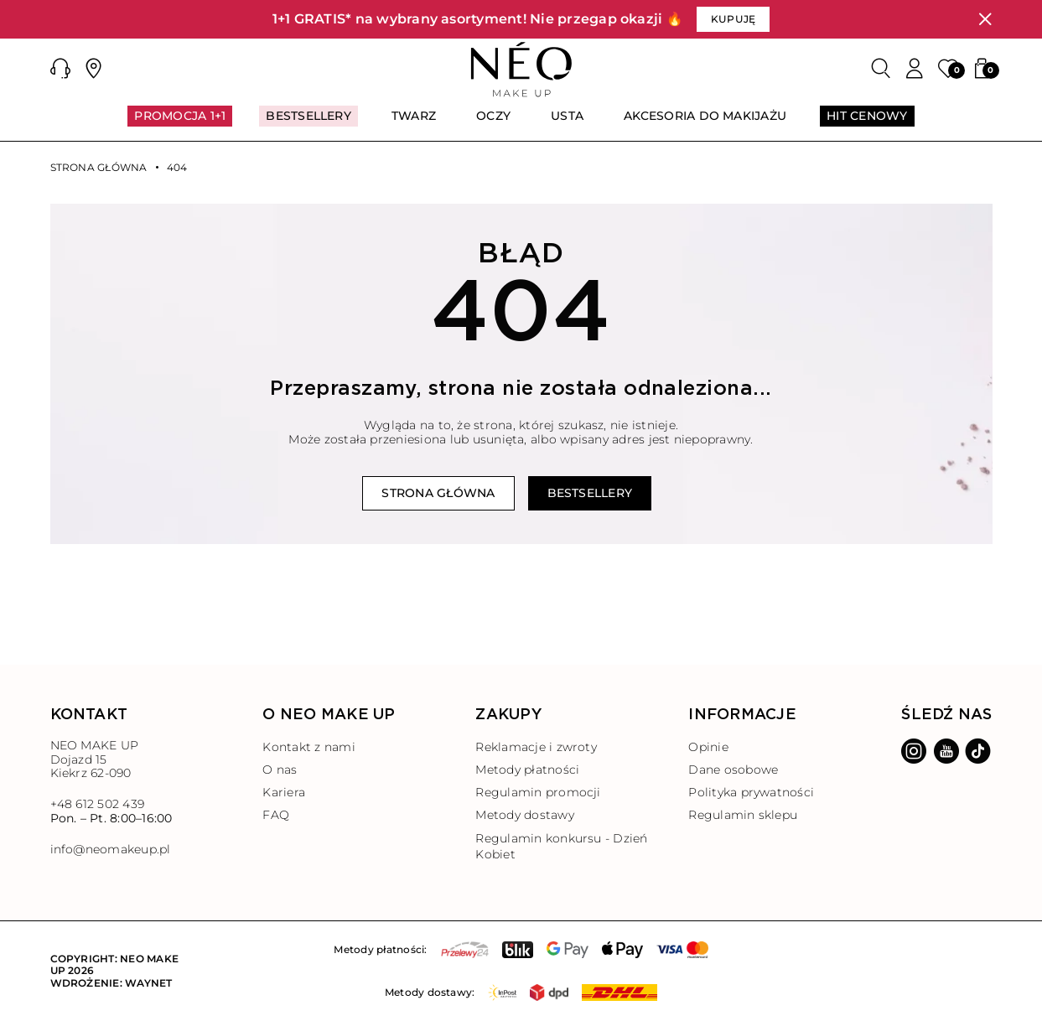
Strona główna (99, 168)
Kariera (283, 792)
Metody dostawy (524, 814)
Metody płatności (527, 769)
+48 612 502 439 (97, 803)
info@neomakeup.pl (110, 849)
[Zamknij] (985, 19)
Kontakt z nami (308, 746)
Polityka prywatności (751, 792)
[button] (60, 69)
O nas (279, 769)
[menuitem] (180, 123)
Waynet (148, 983)
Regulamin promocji (537, 792)
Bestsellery (590, 492)
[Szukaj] (881, 69)
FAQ (275, 814)
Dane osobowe (733, 769)
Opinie (708, 746)
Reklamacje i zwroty (536, 746)
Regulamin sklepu (742, 814)
